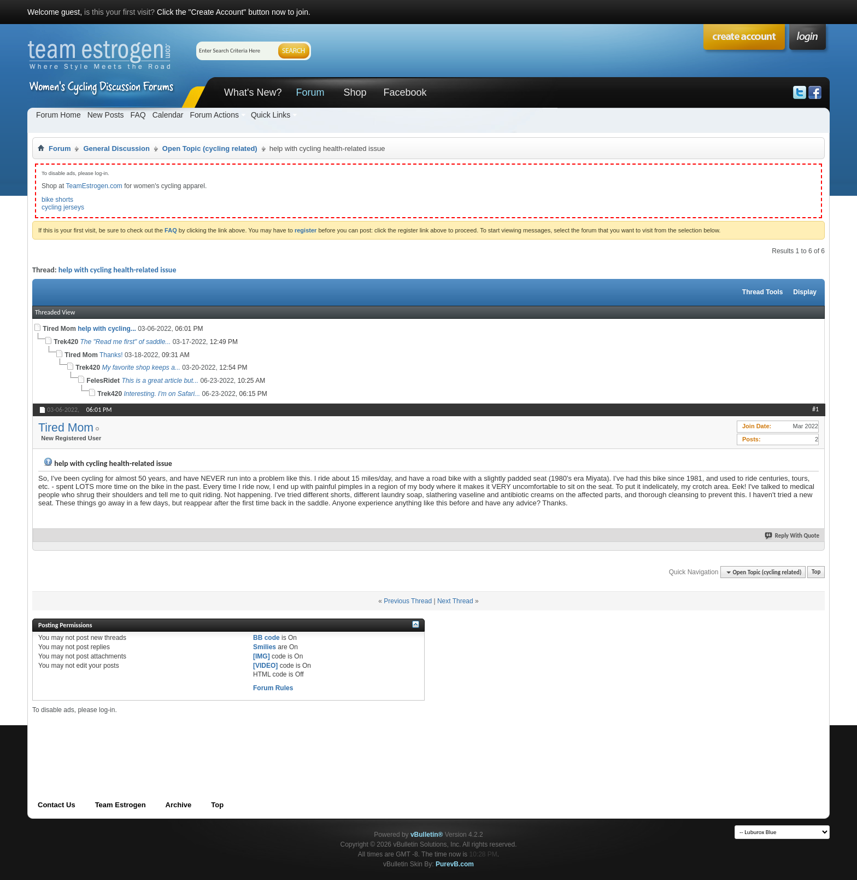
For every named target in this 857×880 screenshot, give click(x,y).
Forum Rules (273, 688)
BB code (266, 638)
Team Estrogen (120, 805)
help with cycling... (107, 329)
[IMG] (261, 656)
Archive (179, 805)
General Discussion (116, 148)
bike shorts (57, 199)
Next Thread (455, 601)
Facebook (404, 92)
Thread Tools (762, 292)
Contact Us (56, 805)
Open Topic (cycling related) (209, 148)
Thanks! (111, 355)
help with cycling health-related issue (117, 270)
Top (816, 572)
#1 (815, 409)
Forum (310, 92)
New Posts (105, 114)
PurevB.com (455, 864)
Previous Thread (408, 601)
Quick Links (270, 114)
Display (805, 292)
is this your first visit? (119, 12)
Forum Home (58, 114)
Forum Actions (214, 114)
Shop (354, 92)
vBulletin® (426, 834)
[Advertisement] (231, 739)
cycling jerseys (63, 207)
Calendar (168, 114)
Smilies (264, 647)
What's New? (252, 92)
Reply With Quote (792, 535)
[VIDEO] (265, 665)
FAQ (138, 114)
